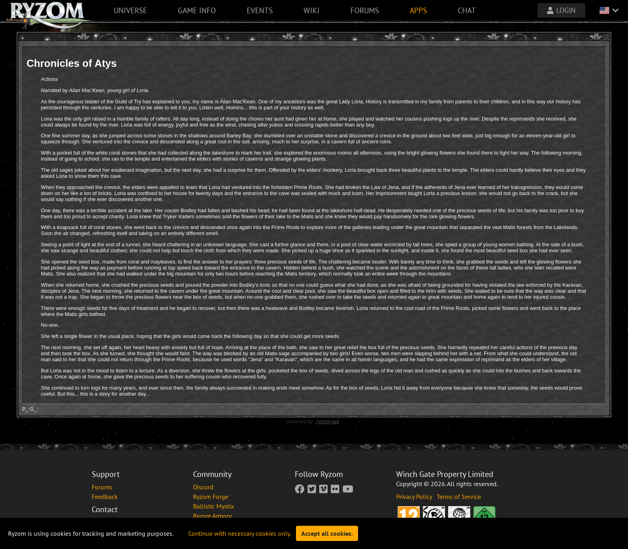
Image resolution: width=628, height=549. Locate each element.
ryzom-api (328, 421)
